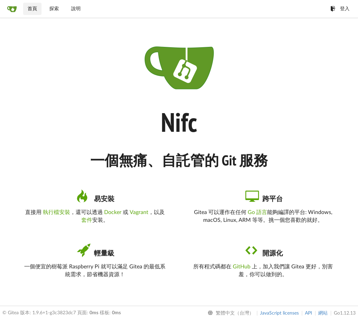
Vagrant (139, 212)
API (308, 313)
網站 (323, 313)
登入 (339, 9)
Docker (112, 212)
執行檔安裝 (56, 212)
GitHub (241, 266)
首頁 (32, 8)
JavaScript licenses (279, 313)
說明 (76, 8)
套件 (86, 220)
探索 (54, 8)
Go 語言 (257, 212)
